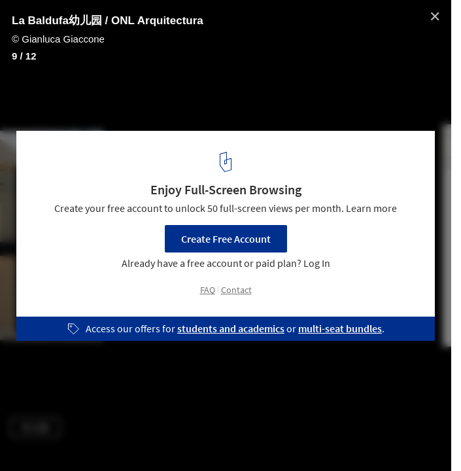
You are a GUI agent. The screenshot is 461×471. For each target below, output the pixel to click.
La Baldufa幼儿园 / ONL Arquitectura (107, 20)
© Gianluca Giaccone (58, 38)
